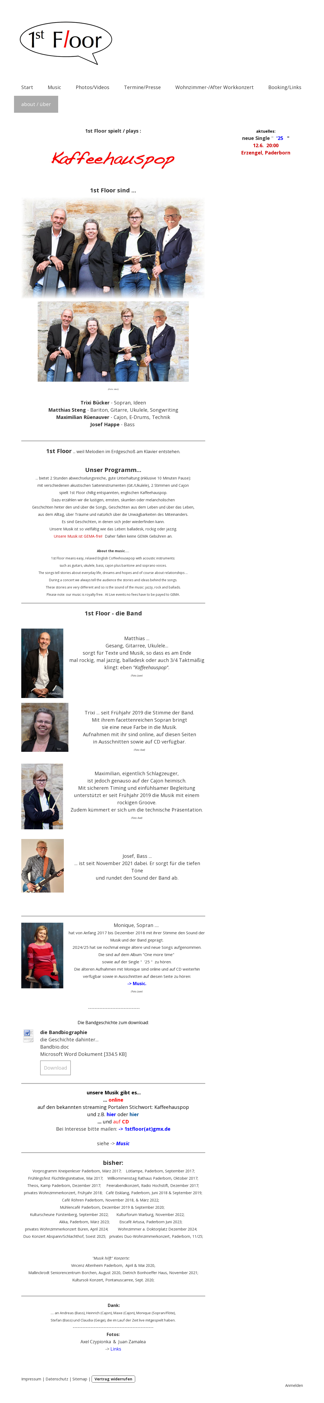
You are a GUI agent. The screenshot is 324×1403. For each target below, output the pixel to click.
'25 (279, 138)
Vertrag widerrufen (113, 1378)
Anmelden (294, 1385)
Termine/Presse (142, 87)
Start (27, 87)
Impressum (31, 1378)
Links (115, 1349)
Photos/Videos (92, 87)
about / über (36, 104)
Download (55, 1067)
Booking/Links (284, 87)
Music (54, 87)
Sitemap (79, 1378)
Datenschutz (57, 1378)
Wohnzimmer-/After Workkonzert (214, 87)
